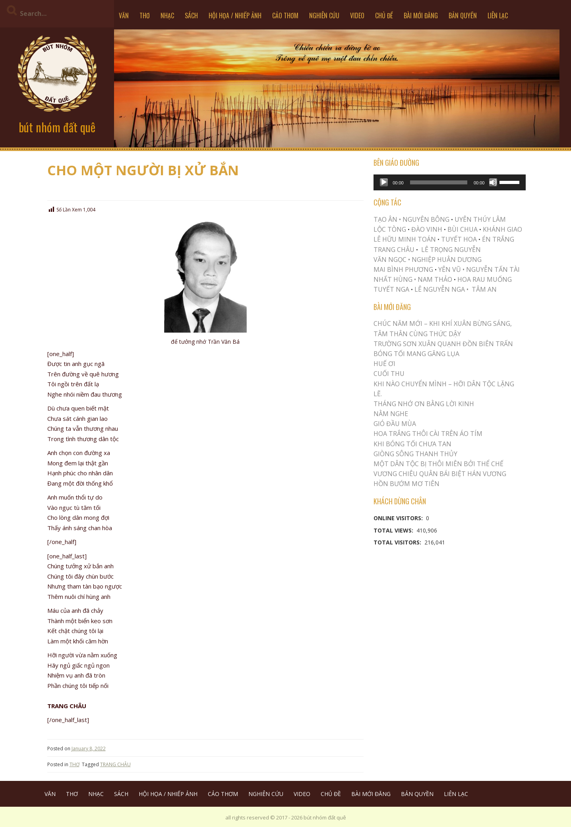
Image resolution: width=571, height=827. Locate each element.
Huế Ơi (384, 363)
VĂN (124, 15)
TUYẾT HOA (459, 239)
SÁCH (191, 15)
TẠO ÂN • (387, 219)
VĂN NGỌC (391, 259)
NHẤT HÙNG (393, 279)
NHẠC (167, 15)
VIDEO (357, 15)
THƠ (144, 15)
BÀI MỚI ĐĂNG (421, 15)
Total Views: (394, 530)
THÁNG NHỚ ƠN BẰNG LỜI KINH (424, 403)
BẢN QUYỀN (463, 15)
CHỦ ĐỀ (384, 15)
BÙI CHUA (462, 229)
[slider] (438, 182)
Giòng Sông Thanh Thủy (415, 453)
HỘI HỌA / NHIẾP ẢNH (235, 15)
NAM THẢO (435, 279)
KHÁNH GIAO (502, 229)
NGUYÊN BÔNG (426, 219)
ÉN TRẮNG (498, 239)
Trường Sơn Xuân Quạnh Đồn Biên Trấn (443, 343)
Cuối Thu (389, 373)
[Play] (384, 182)
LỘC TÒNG (390, 229)
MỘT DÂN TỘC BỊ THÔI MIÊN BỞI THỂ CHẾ (438, 463)
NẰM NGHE (391, 413)
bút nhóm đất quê (57, 127)
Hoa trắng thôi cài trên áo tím (428, 433)
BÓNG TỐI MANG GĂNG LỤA (416, 353)
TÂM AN (484, 289)
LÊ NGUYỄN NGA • (441, 289)
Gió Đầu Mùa (395, 423)
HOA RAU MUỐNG (484, 279)
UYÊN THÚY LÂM (479, 219)
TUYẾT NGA (392, 289)
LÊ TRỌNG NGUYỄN (451, 249)
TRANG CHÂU (115, 764)
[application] (450, 182)
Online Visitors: (399, 518)
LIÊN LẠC (498, 15)
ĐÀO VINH (426, 229)
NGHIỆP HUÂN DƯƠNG (447, 259)
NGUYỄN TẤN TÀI (493, 269)
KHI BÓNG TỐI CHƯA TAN (412, 444)
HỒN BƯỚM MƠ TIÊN (406, 483)
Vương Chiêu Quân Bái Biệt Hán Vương (440, 473)
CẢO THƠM (285, 15)
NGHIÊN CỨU (324, 15)
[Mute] (493, 182)
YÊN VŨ (449, 269)
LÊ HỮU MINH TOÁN (405, 239)
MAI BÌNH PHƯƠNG (403, 269)
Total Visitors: (398, 542)
